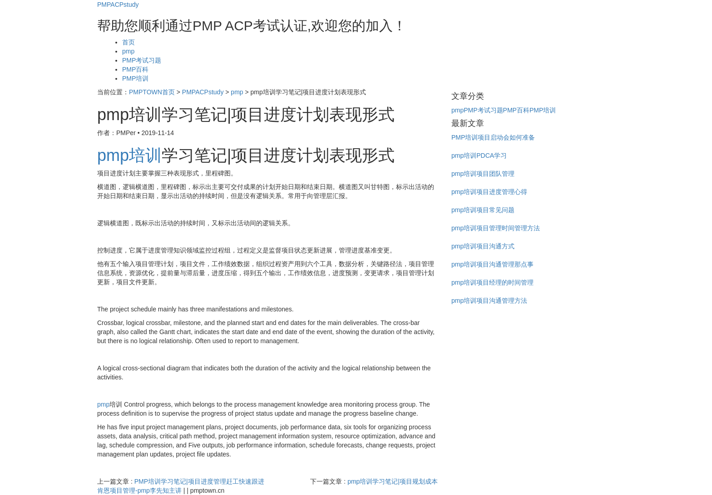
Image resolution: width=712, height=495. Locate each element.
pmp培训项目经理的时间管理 (492, 282)
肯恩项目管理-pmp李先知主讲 (139, 490)
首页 (128, 42)
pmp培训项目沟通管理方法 (489, 300)
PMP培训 (135, 78)
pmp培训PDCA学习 (479, 155)
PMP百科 (135, 69)
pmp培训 (129, 155)
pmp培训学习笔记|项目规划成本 (392, 481)
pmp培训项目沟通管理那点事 (492, 264)
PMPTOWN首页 (152, 92)
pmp (128, 51)
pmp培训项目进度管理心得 (489, 191)
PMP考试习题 (141, 60)
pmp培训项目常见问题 (482, 210)
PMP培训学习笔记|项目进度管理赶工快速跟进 (199, 481)
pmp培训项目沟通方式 (482, 246)
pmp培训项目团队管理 (482, 173)
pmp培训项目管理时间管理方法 (495, 228)
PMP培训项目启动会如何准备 (493, 137)
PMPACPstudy (118, 4)
